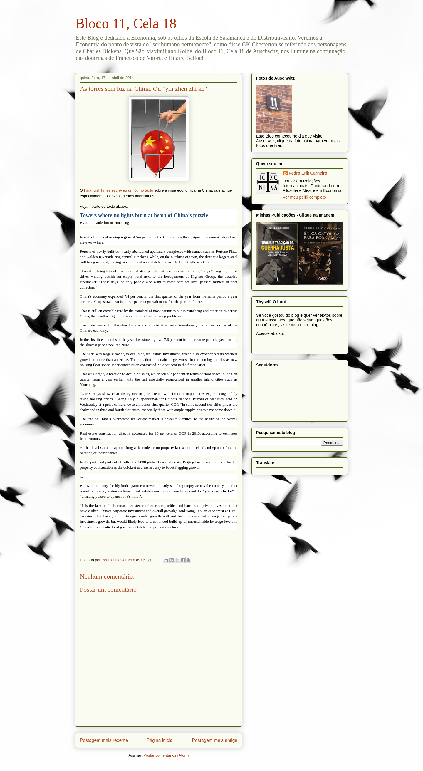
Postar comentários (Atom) (166, 755)
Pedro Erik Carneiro (308, 173)
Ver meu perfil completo (304, 197)
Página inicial (160, 740)
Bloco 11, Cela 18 (126, 23)
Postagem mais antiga (214, 740)
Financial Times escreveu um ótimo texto (118, 190)
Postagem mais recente (104, 740)
